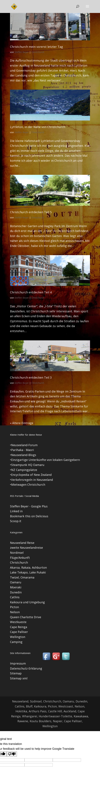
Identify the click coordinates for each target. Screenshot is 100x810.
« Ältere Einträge (21, 423)
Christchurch (37, 52)
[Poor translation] (12, 754)
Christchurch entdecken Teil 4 (31, 292)
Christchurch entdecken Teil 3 (31, 377)
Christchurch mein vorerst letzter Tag (36, 47)
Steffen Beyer (22, 52)
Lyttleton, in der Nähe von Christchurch (37, 127)
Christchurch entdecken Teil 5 (31, 212)
